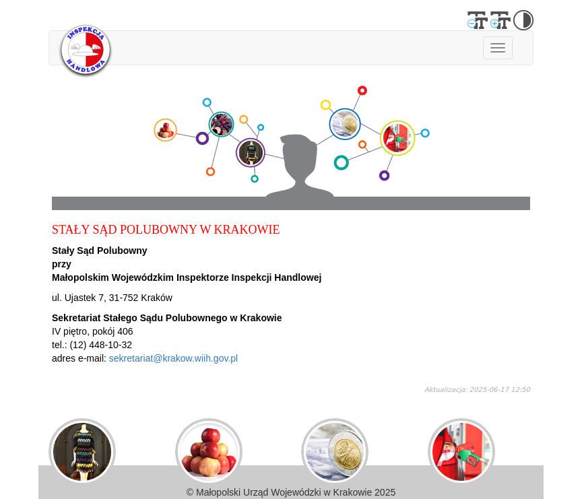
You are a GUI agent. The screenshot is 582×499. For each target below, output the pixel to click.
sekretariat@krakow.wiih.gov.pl (173, 358)
